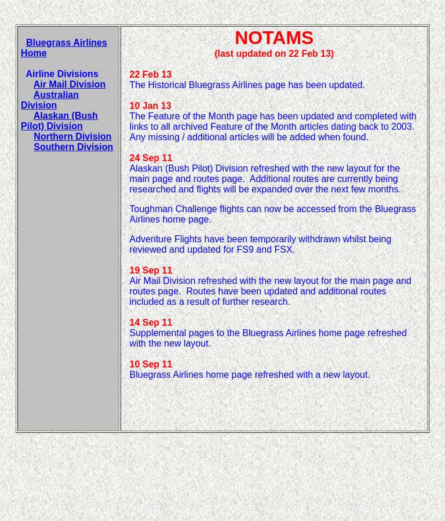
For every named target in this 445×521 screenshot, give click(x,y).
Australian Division (50, 100)
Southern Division (73, 147)
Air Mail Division (69, 84)
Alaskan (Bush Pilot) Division (59, 121)
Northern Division (72, 136)
